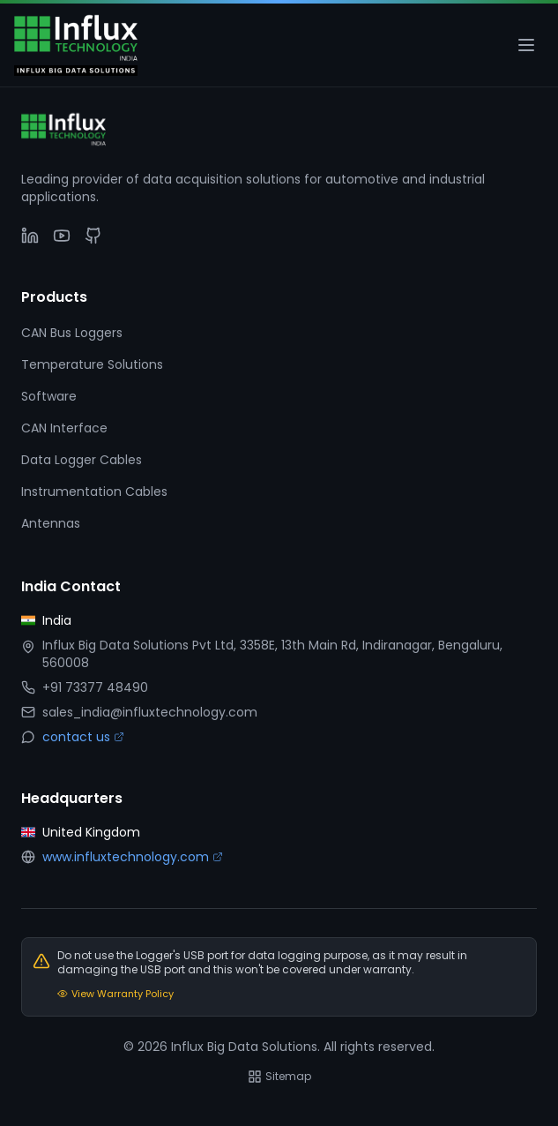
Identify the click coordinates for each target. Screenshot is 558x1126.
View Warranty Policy (115, 994)
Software (49, 396)
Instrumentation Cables (94, 491)
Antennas (50, 523)
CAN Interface (64, 428)
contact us (83, 737)
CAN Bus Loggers (72, 333)
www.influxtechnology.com (132, 857)
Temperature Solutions (92, 364)
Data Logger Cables (81, 460)
